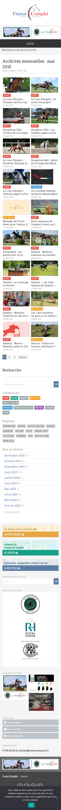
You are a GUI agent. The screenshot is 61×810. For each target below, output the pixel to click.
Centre (29, 431)
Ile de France (8, 435)
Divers (6, 412)
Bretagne (19, 431)
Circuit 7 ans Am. (10, 402)
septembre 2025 (14, 466)
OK (31, 805)
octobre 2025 (12, 461)
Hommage (24, 398)
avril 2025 (11, 494)
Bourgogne (8, 431)
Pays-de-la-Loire (42, 435)
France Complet (9, 70)
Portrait (39, 407)
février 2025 (12, 505)
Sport (6, 398)
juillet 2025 (12, 477)
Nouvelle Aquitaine (36, 426)
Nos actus (35, 398)
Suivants (23, 357)
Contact (24, 776)
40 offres (11, 553)
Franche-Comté (41, 431)
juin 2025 (10, 483)
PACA (30, 435)
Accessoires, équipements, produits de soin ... (27, 563)
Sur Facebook (12, 722)
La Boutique (12, 568)
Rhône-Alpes (8, 440)
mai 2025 (10, 489)
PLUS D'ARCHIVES (12, 512)
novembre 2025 (14, 455)
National (22, 426)
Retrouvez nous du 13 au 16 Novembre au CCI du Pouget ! (20, 49)
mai (25, 70)
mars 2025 (10, 500)
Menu (30, 43)
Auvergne (51, 426)
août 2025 (10, 472)
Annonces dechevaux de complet (14, 545)
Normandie (21, 435)
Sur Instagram (13, 736)
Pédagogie (7, 407)
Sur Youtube (11, 729)
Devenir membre (14, 534)
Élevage (14, 398)
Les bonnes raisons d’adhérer (20, 529)
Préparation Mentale (23, 407)
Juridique (50, 407)
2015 (20, 70)
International (9, 426)
